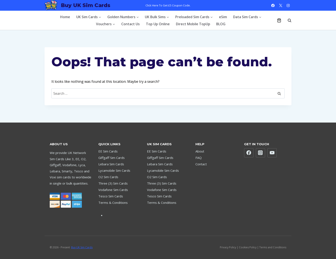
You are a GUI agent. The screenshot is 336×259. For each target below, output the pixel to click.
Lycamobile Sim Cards (114, 170)
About (199, 151)
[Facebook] (273, 5)
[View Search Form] (287, 20)
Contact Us (130, 24)
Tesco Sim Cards (110, 196)
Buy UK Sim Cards (82, 247)
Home (65, 17)
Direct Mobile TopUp (193, 24)
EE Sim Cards (108, 151)
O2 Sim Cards (108, 177)
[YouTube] (272, 153)
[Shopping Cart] (279, 20)
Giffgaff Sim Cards (111, 157)
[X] (280, 5)
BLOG (220, 24)
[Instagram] (288, 5)
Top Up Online (158, 24)
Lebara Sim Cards (111, 164)
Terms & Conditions (113, 202)
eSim (223, 17)
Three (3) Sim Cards (113, 183)
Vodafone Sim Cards (113, 190)
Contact (201, 164)
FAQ (198, 157)
